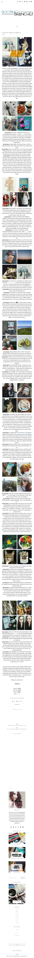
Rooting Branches (15, 956)
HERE (22, 134)
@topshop (6, 213)
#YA (5, 592)
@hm (5, 243)
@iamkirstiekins (11, 282)
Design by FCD (23, 956)
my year (11, 698)
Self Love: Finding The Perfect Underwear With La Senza (17, 843)
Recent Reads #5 (17, 872)
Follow (10, 788)
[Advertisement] (17, 776)
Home (17, 954)
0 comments (17, 704)
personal (16, 698)
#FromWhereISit (21, 432)
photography (21, 698)
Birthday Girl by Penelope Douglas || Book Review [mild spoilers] (17, 858)
